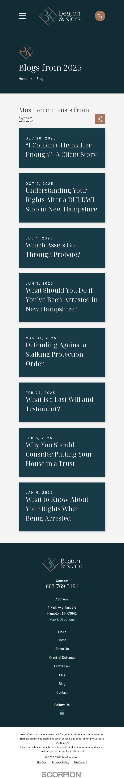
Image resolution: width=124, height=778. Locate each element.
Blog (62, 684)
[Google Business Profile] (62, 712)
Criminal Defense (62, 658)
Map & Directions (62, 620)
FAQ (62, 675)
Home (62, 640)
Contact (62, 693)
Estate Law (62, 666)
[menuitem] (42, 762)
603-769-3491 (62, 586)
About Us (62, 649)
